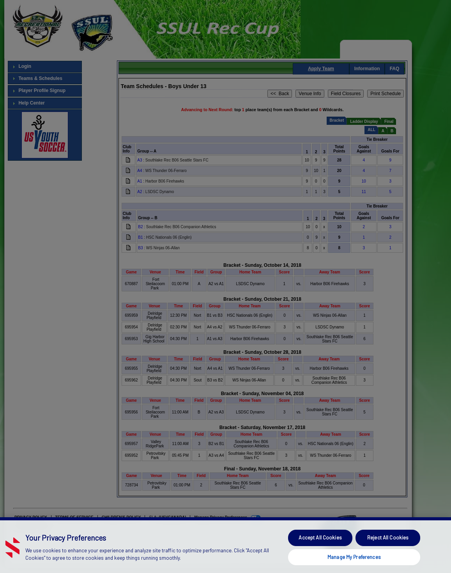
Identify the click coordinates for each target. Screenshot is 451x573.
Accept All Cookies (320, 550)
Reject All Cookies (388, 550)
